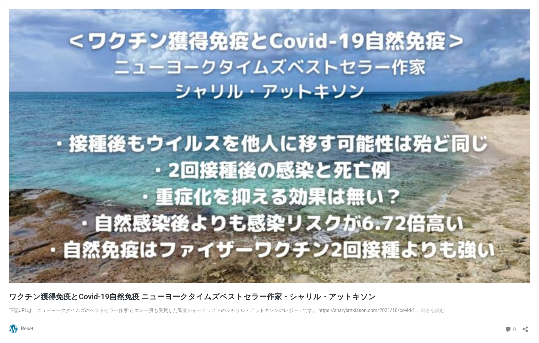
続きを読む (433, 310)
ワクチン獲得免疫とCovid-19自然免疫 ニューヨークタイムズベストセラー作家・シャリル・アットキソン (192, 296)
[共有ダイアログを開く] (525, 327)
